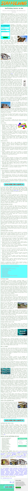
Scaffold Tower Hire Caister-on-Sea (7, 79)
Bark (12, 73)
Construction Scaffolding (10, 472)
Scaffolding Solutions (10, 471)
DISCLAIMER (25, 6)
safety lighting (5, 65)
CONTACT (22, 6)
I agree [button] (16, 487)
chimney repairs (23, 455)
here (4, 434)
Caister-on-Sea (16, 190)
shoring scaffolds (8, 49)
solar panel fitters (9, 455)
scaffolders (13, 76)
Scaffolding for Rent (19, 473)
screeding (8, 456)
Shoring (3, 442)
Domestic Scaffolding (13, 468)
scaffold (21, 45)
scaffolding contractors (9, 69)
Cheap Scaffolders (6, 468)
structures (8, 207)
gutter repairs (19, 456)
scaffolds (9, 296)
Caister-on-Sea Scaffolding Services (10, 436)
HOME (15, 6)
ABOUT (20, 6)
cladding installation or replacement (14, 452)
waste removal (3, 453)
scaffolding (22, 16)
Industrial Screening (5, 440)
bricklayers (14, 453)
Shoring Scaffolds (24, 472)
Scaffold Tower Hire (5, 447)
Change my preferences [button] (18, 488)
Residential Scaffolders (9, 474)
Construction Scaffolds (4, 475)
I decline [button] (19, 487)
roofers (24, 454)
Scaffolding (20, 468)
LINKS (17, 6)
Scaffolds (2, 473)
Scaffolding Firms (12, 475)
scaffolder (2, 121)
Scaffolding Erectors (5, 441)
